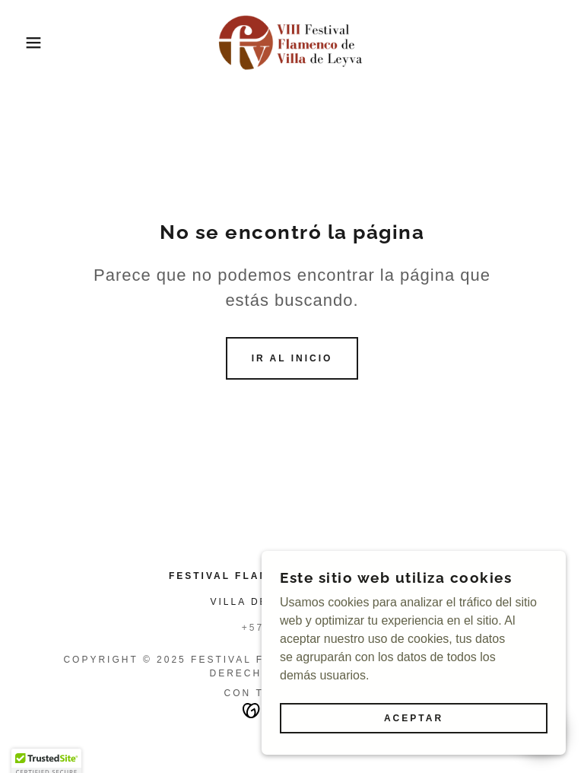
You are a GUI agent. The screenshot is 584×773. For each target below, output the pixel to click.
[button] (29, 42)
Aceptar (413, 718)
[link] (292, 42)
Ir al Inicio (292, 358)
